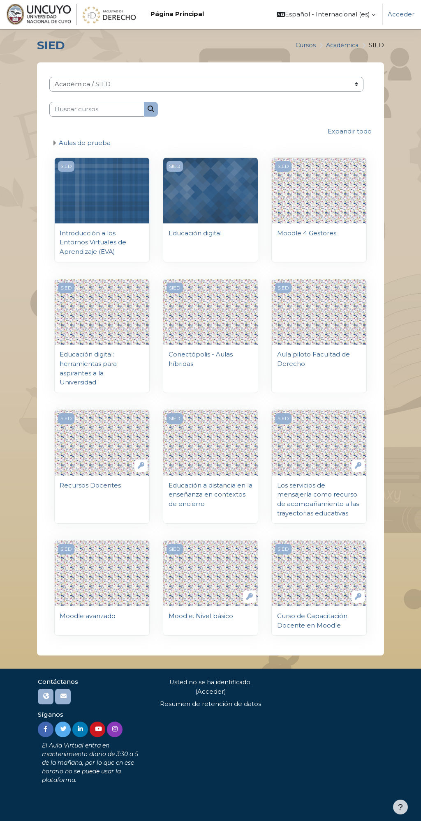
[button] (326, 14)
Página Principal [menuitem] (177, 14)
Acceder (401, 14)
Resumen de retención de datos (210, 702)
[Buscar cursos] (96, 109)
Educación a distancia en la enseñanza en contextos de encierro (210, 493)
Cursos (302, 45)
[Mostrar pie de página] (400, 807)
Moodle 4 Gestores (306, 233)
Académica (341, 45)
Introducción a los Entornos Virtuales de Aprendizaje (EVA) (93, 242)
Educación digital (195, 233)
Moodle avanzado (88, 614)
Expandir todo (350, 131)
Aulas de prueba (85, 143)
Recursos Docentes (90, 484)
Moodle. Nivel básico (201, 614)
